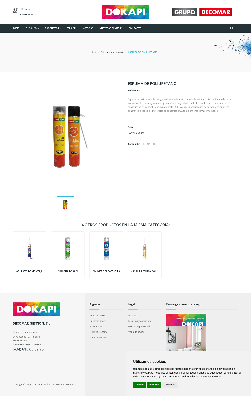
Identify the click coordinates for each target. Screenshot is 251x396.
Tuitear (148, 144)
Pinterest (154, 144)
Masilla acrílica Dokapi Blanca (144, 271)
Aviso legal (133, 315)
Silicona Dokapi (68, 271)
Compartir (143, 144)
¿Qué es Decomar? (99, 331)
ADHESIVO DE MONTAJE (29, 271)
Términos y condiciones (140, 320)
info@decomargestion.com (27, 344)
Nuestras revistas (98, 315)
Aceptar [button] (140, 384)
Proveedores (96, 326)
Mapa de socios (97, 337)
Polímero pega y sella (106, 271)
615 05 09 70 (26, 14)
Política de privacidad (139, 326)
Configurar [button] (170, 384)
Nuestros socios (97, 320)
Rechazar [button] (154, 384)
